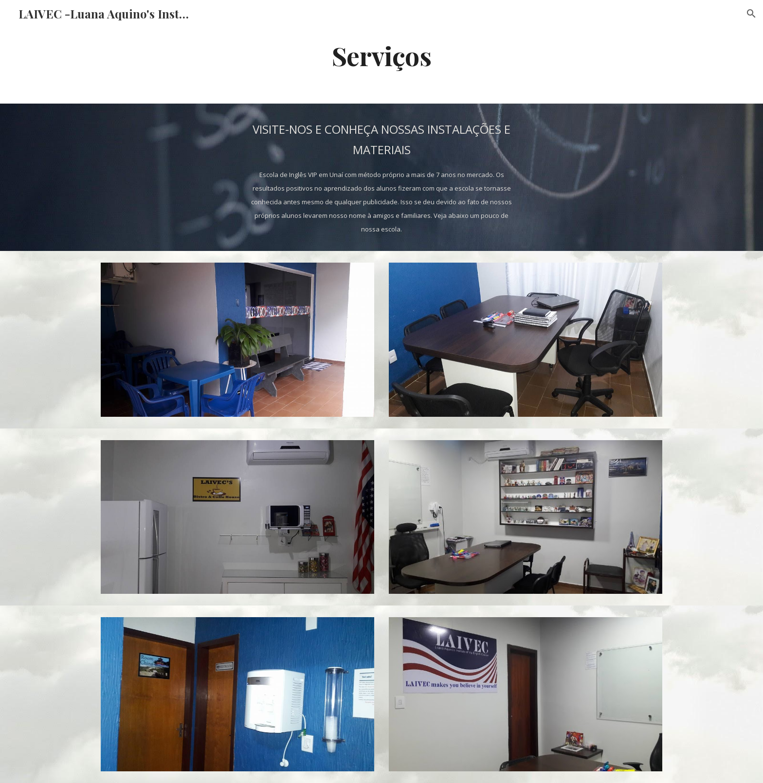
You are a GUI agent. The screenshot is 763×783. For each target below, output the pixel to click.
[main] (381, 55)
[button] (751, 13)
